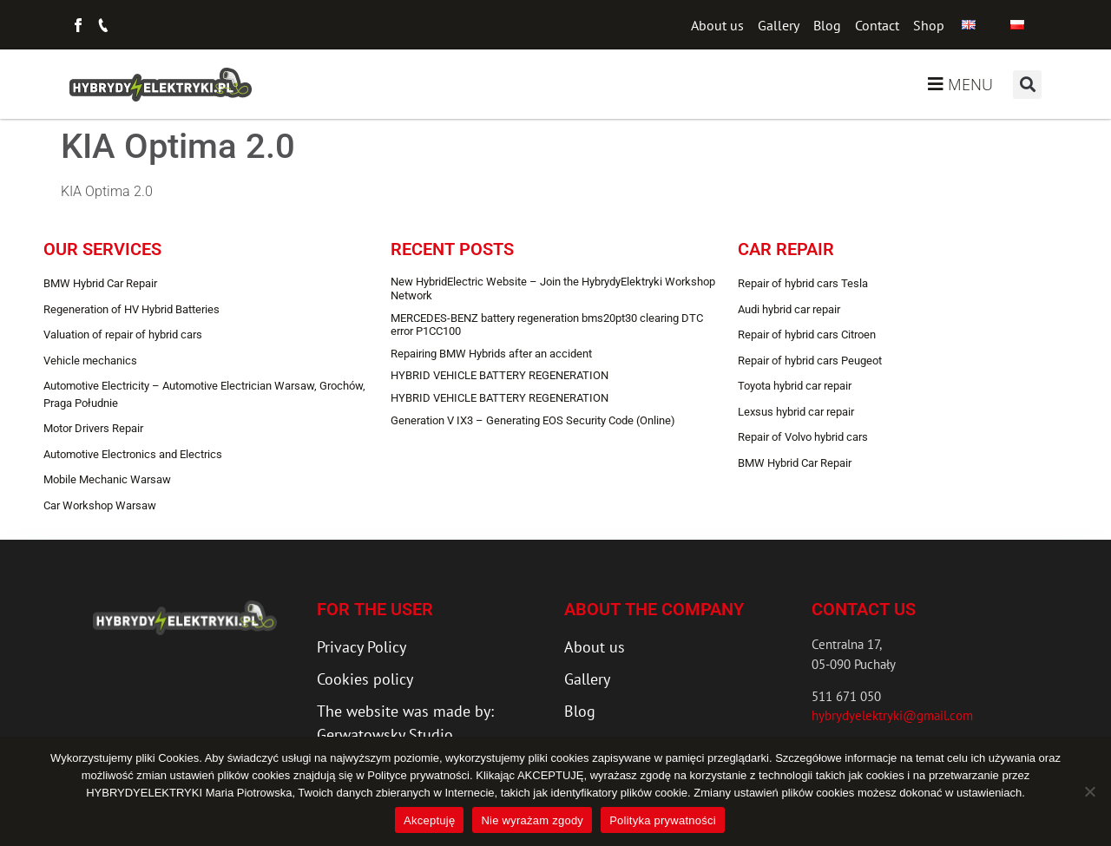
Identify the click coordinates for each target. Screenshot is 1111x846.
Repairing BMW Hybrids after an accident (491, 353)
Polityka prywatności (662, 820)
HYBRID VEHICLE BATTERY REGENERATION (499, 375)
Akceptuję (429, 820)
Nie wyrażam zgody (532, 820)
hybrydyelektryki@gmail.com (892, 715)
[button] (1027, 84)
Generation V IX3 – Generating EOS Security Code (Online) (533, 420)
